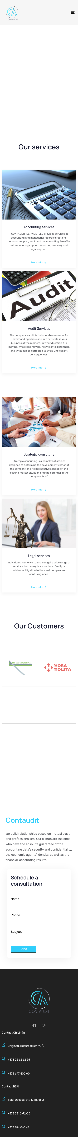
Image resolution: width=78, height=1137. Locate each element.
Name (39, 903)
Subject (39, 935)
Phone (39, 919)
